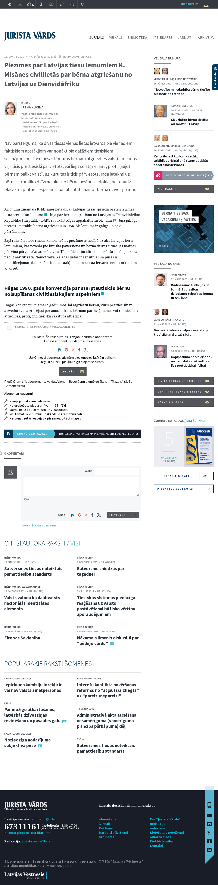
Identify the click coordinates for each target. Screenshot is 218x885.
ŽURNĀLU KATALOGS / (179, 420)
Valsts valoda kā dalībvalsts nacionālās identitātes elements (32, 603)
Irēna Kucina (32, 107)
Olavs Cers (178, 346)
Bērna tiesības (183, 402)
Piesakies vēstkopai (183, 488)
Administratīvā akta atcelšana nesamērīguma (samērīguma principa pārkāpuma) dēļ (106, 720)
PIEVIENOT (117, 514)
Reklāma (106, 828)
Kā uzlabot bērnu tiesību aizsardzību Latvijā (189, 121)
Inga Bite (178, 319)
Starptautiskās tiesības (183, 391)
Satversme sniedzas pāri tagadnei (101, 571)
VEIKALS (115, 37)
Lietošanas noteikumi (167, 832)
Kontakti (157, 845)
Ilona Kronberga (182, 105)
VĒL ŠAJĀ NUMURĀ (167, 58)
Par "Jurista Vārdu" (165, 819)
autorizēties (189, 4)
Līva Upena (188, 145)
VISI (75, 543)
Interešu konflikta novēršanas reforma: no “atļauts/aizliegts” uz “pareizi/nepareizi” (108, 690)
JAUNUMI (185, 37)
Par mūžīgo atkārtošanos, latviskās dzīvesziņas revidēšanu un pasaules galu (32, 715)
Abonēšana (107, 819)
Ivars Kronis (179, 274)
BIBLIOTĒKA (137, 37)
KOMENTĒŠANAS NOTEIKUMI (38, 525)
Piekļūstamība (161, 841)
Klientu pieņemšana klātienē (27, 833)
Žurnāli (104, 824)
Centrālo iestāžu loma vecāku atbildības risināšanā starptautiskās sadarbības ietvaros (181, 160)
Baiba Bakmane (31, 586)
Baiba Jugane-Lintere (167, 145)
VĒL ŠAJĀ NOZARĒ (167, 263)
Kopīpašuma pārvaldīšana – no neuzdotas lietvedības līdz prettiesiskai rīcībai (192, 361)
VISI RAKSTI (183, 188)
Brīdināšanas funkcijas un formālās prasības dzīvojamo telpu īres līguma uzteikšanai (192, 291)
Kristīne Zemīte (187, 79)
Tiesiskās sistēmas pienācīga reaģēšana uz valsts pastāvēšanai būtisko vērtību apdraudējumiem (106, 606)
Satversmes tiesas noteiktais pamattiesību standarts (33, 571)
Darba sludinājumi (113, 832)
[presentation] (118, 503)
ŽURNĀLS (96, 37)
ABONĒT (68, 371)
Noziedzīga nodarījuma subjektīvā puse (27, 742)
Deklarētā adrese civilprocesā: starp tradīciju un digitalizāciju (181, 332)
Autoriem (157, 828)
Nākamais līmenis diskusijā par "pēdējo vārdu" (108, 640)
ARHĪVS (203, 37)
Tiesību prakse (86, 708)
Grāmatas (107, 837)
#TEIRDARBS (163, 37)
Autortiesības (161, 837)
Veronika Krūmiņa (165, 79)
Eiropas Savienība (22, 638)
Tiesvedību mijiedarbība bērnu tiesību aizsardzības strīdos (182, 91)
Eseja (7, 703)
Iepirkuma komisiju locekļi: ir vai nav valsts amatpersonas (33, 687)
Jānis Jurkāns (163, 319)
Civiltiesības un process (183, 380)
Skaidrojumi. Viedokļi (77, 56)
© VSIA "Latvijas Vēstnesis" (121, 861)
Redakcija (158, 824)
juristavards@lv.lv (36, 841)
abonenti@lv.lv (43, 819)
